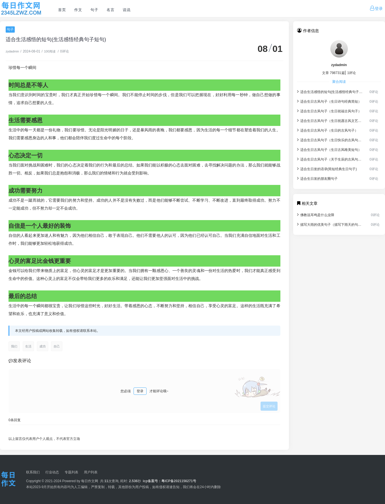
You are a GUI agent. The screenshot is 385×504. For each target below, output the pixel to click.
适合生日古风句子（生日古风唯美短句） (329, 149)
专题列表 (71, 472)
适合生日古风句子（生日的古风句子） (327, 130)
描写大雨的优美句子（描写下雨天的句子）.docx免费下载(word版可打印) (330, 224)
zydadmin (12, 51)
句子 (94, 10)
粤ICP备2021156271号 (178, 481)
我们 (14, 346)
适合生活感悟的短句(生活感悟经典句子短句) (330, 91)
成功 (42, 346)
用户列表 (91, 472)
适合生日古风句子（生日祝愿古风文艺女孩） (330, 120)
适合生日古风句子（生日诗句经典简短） (329, 101)
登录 (140, 391)
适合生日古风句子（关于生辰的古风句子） (330, 159)
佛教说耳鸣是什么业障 (315, 214)
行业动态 (52, 472)
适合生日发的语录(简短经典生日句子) (327, 168)
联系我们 (33, 472)
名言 (110, 10)
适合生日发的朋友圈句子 (317, 178)
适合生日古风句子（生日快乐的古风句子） (330, 139)
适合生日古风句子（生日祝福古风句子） (329, 110)
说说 (126, 10)
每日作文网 (89, 481)
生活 (28, 346)
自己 (57, 346)
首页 (62, 10)
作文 (78, 10)
